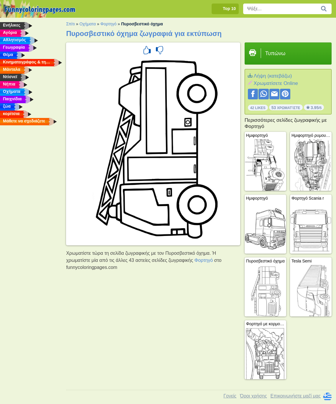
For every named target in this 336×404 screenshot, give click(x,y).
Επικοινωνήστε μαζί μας (296, 395)
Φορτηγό (109, 24)
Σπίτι (70, 24)
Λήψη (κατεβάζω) (272, 76)
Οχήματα (87, 24)
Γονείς (229, 395)
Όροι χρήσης (253, 395)
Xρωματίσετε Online (275, 83)
